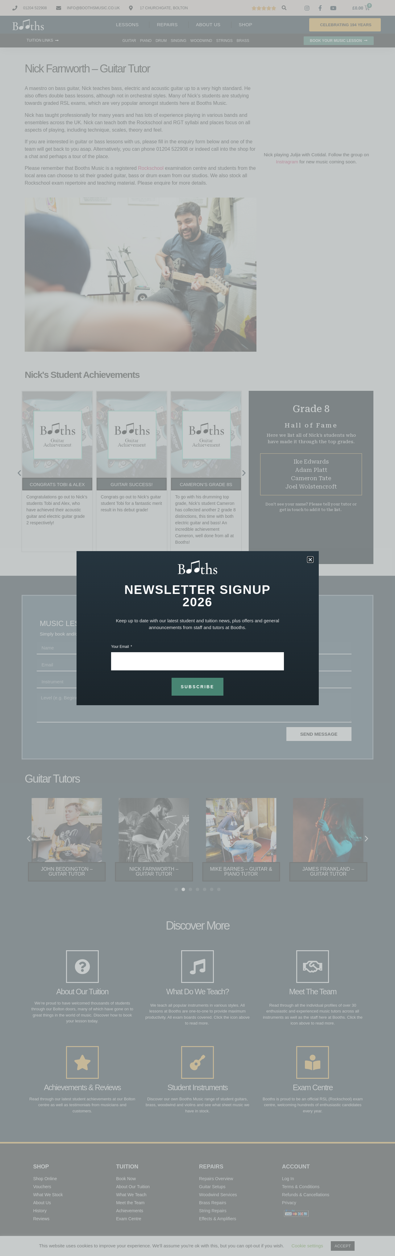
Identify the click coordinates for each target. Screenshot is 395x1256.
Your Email (120, 647)
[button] (310, 559)
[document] (197, 628)
